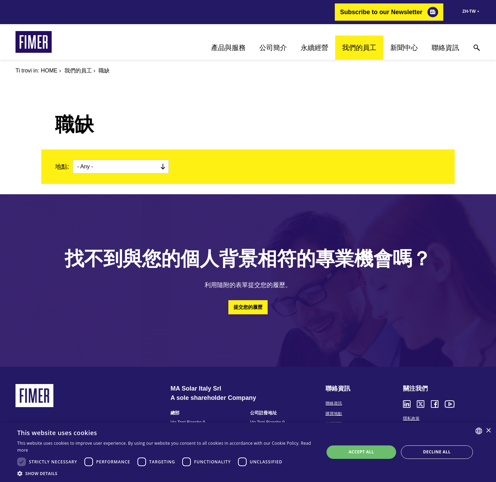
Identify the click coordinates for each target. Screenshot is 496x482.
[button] (166, 473)
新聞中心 (404, 47)
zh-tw (469, 11)
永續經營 (314, 47)
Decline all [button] (437, 452)
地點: (62, 166)
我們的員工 (359, 47)
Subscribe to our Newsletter (381, 12)
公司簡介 (273, 47)
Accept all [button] (361, 452)
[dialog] (248, 452)
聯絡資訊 (445, 47)
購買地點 (334, 413)
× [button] (488, 430)
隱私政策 (411, 418)
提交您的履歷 (248, 307)
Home (49, 70)
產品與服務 (228, 47)
